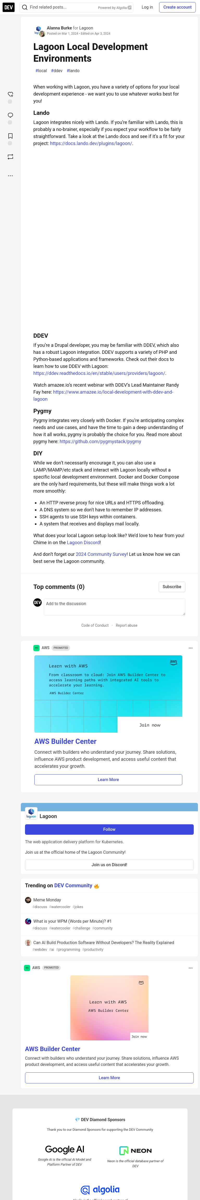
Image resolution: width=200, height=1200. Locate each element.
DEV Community (73, 885)
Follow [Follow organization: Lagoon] (109, 829)
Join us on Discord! (109, 864)
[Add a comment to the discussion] (114, 607)
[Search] (25, 7)
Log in (147, 7)
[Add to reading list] (10, 138)
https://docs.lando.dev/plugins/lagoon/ (91, 143)
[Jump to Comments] (10, 118)
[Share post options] (10, 176)
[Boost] (10, 156)
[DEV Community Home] (8, 7)
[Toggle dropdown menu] (190, 648)
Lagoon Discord (83, 542)
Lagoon (86, 28)
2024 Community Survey (101, 554)
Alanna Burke (59, 28)
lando (73, 71)
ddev (57, 71)
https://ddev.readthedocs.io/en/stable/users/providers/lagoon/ (99, 373)
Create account (177, 7)
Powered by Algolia (115, 8)
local (41, 71)
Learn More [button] (108, 779)
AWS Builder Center (65, 741)
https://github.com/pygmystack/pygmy (100, 441)
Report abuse (127, 625)
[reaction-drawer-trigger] (10, 97)
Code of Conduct (95, 625)
